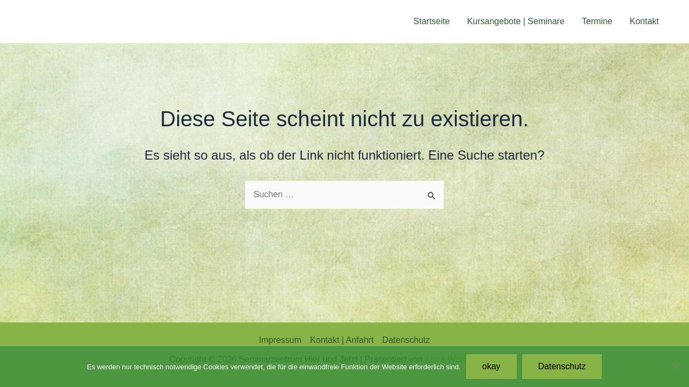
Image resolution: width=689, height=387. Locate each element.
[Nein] (675, 366)
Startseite (431, 21)
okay (491, 366)
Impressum (280, 340)
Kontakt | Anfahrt (342, 340)
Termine (597, 21)
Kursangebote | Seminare (516, 21)
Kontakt (644, 21)
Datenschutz (406, 340)
